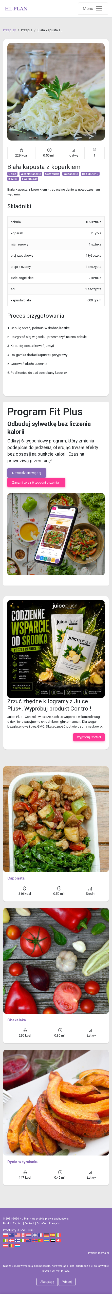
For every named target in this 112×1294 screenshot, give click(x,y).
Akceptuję (47, 1282)
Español (42, 1223)
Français (54, 1223)
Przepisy (9, 30)
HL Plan (24, 1218)
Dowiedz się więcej (26, 473)
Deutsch (29, 1223)
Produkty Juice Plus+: (18, 1230)
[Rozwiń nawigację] (93, 9)
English (17, 1223)
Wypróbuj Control (89, 737)
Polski (7, 1223)
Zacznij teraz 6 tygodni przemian (36, 482)
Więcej (67, 1282)
